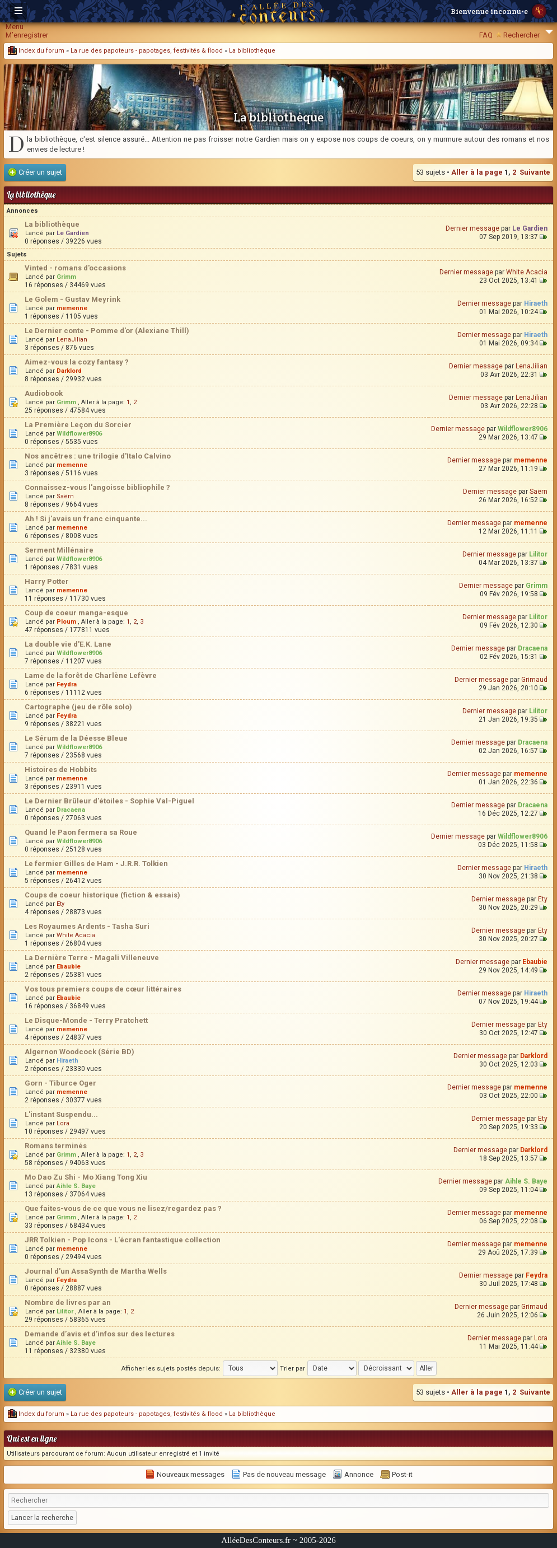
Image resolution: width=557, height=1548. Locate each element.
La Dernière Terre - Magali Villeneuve (92, 957)
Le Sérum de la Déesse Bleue (76, 738)
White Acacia (526, 272)
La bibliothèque (252, 50)
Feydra (67, 684)
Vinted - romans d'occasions (75, 268)
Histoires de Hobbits (61, 769)
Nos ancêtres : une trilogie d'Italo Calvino (98, 456)
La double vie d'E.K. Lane (68, 644)
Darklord (69, 371)
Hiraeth (535, 303)
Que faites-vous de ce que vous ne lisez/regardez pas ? (123, 1208)
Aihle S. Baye (76, 1186)
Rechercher (521, 35)
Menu (15, 26)
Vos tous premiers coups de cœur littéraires (103, 989)
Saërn (65, 496)
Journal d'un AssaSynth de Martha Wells (96, 1271)
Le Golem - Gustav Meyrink (72, 299)
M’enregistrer (27, 35)
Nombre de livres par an (68, 1302)
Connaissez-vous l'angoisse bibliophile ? (97, 487)
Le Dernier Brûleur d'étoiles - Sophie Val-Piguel (109, 801)
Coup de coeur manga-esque (76, 613)
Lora (63, 1123)
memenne (72, 308)
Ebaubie (69, 966)
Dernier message (472, 228)
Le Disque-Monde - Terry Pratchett (86, 1020)
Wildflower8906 (79, 433)
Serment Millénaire (59, 550)
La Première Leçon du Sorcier (78, 424)
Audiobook (44, 393)
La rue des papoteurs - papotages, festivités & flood (147, 50)
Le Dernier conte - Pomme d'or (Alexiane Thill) (107, 330)
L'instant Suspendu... (61, 1114)
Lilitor (538, 554)
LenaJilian (72, 339)
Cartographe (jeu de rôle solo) (78, 707)
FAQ (486, 35)
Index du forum (36, 50)
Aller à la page (477, 172)
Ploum (66, 621)
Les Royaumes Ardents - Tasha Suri (87, 926)
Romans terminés (56, 1146)
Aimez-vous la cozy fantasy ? (77, 362)
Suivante (534, 172)
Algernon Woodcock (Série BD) (79, 1051)
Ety (60, 904)
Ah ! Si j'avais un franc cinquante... (86, 519)
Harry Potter (47, 581)
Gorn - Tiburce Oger (60, 1083)
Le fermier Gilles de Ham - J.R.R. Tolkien (96, 863)
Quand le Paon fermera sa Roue (81, 832)
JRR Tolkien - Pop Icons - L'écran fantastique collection (123, 1240)
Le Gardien (73, 233)
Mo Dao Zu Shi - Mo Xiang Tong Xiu (86, 1177)
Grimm (66, 276)
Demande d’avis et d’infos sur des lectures (100, 1334)
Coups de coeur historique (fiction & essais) (102, 895)
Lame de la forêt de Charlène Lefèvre (91, 675)
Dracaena (532, 648)
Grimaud (534, 680)
